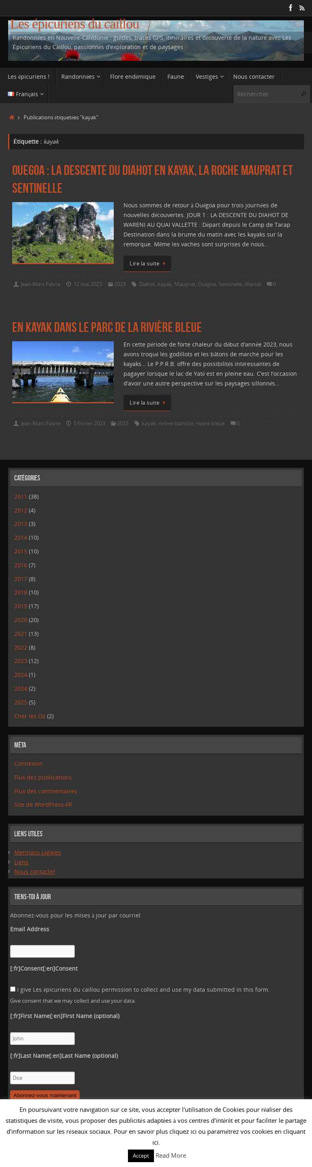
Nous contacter (35, 871)
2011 (20, 496)
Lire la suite (149, 263)
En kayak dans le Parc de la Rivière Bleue (107, 327)
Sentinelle (230, 284)
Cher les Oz (30, 716)
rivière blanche (175, 423)
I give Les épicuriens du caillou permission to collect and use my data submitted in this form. (140, 989)
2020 (20, 620)
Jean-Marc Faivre (41, 284)
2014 (20, 537)
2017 (20, 579)
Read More (171, 1155)
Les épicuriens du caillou (74, 23)
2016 (20, 565)
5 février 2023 (89, 423)
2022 (20, 647)
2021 (20, 633)
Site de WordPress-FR (43, 804)
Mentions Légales (37, 852)
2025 (20, 702)
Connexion (28, 763)
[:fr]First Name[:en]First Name (64, 1016)
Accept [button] (141, 1155)
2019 (20, 606)
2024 (20, 674)
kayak (165, 284)
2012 (20, 510)
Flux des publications (43, 777)
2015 (20, 551)
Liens (21, 862)
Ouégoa (207, 284)
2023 (120, 284)
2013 (20, 524)
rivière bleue (210, 423)
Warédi (253, 284)
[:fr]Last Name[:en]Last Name (64, 1055)
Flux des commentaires (45, 791)
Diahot (147, 284)
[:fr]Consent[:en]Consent (44, 968)
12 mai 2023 (88, 284)
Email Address (29, 929)
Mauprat (184, 284)
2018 (20, 592)
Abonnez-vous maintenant (44, 1095)
